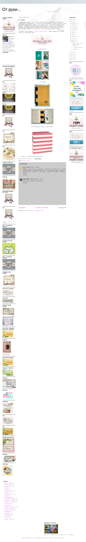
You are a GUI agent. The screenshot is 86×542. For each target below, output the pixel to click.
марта (73, 38)
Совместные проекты (10, 506)
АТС (5, 488)
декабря (74, 23)
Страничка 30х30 (9, 510)
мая (73, 34)
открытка (7, 503)
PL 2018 (7, 517)
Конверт (7, 492)
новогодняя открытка (10, 498)
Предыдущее (62, 207)
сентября (74, 28)
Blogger (62, 537)
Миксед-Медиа (8, 497)
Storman (50, 537)
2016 (72, 52)
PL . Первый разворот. (77, 47)
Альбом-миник (8, 486)
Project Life (26, 160)
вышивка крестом (9, 491)
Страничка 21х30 (9, 508)
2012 (72, 59)
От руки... (11, 9)
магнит (6, 495)
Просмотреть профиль (7, 49)
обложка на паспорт (10, 500)
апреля (74, 36)
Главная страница (42, 207)
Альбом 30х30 (8, 484)
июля (73, 30)
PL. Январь (74, 49)
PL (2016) (7, 516)
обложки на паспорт (10, 502)
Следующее (21, 207)
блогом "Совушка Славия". (41, 31)
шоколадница (8, 514)
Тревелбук (7, 511)
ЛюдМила (25, 179)
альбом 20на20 (8, 483)
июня (73, 32)
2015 (72, 54)
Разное (6, 505)
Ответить (25, 174)
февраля (74, 40)
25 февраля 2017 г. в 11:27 (36, 179)
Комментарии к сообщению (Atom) (35, 210)
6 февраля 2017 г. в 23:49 (32, 167)
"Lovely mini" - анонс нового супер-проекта (77, 44)
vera (24, 167)
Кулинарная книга (9, 494)
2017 (72, 21)
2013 (72, 57)
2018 (72, 19)
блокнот (7, 489)
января (74, 42)
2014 (72, 55)
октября (74, 27)
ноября (74, 25)
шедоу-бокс (7, 513)
